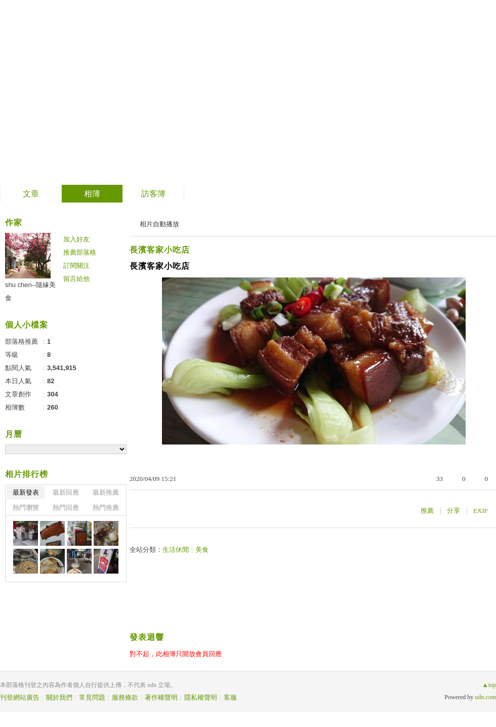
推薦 (427, 510)
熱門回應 (66, 507)
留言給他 (76, 278)
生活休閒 (175, 549)
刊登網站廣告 (19, 697)
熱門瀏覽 (26, 507)
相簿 (92, 193)
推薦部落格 (79, 252)
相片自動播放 (159, 224)
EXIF (480, 510)
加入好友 (76, 239)
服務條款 (125, 697)
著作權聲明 (161, 697)
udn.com (485, 697)
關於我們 (59, 697)
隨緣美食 (50, 88)
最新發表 (26, 492)
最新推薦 (106, 492)
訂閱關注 (76, 265)
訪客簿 (153, 193)
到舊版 (112, 93)
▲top (489, 685)
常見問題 (92, 697)
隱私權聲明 (200, 697)
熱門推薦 (106, 507)
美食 (202, 549)
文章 (31, 193)
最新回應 (66, 492)
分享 (453, 510)
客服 (230, 697)
